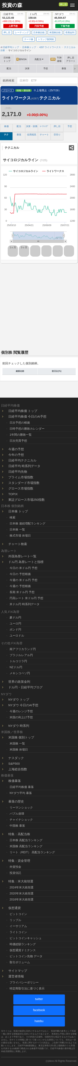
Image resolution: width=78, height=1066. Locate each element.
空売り (57, 134)
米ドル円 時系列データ (25, 604)
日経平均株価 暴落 (22, 787)
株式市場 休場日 (20, 535)
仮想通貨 (14, 908)
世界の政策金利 (19, 681)
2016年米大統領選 (21, 899)
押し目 (63, 4)
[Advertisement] (39, 305)
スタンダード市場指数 (24, 483)
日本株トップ (7, 59)
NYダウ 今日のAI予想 (23, 705)
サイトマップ (17, 970)
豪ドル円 (15, 617)
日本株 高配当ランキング (26, 840)
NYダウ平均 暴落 (21, 793)
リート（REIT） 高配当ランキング (32, 852)
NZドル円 (16, 667)
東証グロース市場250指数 (26, 499)
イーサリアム (18, 926)
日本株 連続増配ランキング (27, 523)
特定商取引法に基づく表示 (27, 988)
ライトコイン (18, 932)
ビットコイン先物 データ (26, 956)
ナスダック (16, 758)
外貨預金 (15, 866)
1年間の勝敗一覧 (21, 434)
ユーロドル (17, 635)
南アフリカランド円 (23, 649)
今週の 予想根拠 (20, 586)
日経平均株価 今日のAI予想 (27, 416)
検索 (12, 517)
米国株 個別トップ (21, 737)
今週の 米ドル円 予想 (23, 580)
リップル (15, 920)
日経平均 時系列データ (24, 466)
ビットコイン (18, 914)
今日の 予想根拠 (20, 574)
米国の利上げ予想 (21, 717)
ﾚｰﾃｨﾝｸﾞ (44, 126)
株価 (6, 126)
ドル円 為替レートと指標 (25, 562)
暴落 (64, 68)
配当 (9, 68)
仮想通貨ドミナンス (23, 950)
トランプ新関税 (46, 39)
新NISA (21, 59)
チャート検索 (17, 544)
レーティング (22, 32)
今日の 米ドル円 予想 (23, 568)
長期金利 (69, 32)
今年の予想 (16, 454)
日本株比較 (39, 32)
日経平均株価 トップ (22, 411)
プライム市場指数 (20, 477)
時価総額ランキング (23, 944)
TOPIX (13, 494)
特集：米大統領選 (20, 881)
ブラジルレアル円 (21, 655)
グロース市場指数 (20, 488)
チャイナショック (21, 819)
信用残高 (31, 134)
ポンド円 (15, 629)
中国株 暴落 (17, 825)
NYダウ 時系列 (18, 725)
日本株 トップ (18, 511)
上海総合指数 (17, 769)
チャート (44, 134)
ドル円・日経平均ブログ (25, 687)
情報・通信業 (23, 90)
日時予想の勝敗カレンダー (27, 428)
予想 (45, 68)
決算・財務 (31, 126)
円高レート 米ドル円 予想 (26, 598)
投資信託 (15, 872)
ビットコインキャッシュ (26, 938)
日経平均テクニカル (22, 460)
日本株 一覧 (17, 529)
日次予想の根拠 (20, 422)
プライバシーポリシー (24, 982)
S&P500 (14, 763)
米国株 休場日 (19, 749)
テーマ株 (28, 39)
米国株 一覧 (17, 743)
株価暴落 (14, 781)
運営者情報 (16, 976)
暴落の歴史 (16, 801)
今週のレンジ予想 (21, 711)
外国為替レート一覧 (22, 556)
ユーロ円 (15, 623)
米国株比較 (55, 32)
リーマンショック (21, 807)
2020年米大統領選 (21, 893)
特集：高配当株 (19, 834)
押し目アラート (70, 59)
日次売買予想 (18, 440)
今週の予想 (16, 449)
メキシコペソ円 (20, 673)
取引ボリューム (20, 962)
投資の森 (12, 5)
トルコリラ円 (18, 661)
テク (6, 134)
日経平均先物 (17, 471)
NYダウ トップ (18, 699)
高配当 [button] (39, 59)
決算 (27, 68)
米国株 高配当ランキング (26, 846)
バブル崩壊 (17, 813)
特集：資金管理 (19, 860)
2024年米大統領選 (21, 887)
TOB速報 (56, 59)
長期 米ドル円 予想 (22, 592)
